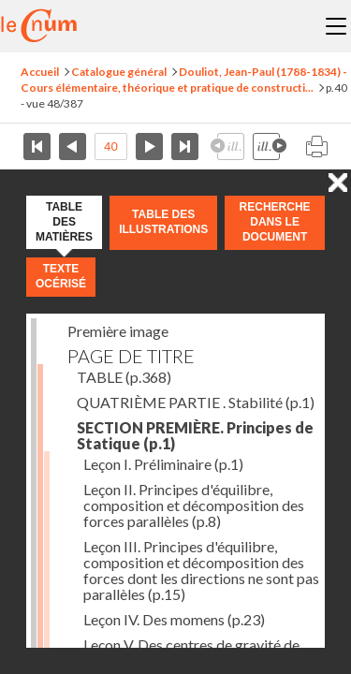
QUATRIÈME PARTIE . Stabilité (195, 402)
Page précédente (72, 146)
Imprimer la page (316, 146)
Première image (117, 331)
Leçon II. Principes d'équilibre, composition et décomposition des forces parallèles (193, 505)
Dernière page (184, 146)
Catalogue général (119, 72)
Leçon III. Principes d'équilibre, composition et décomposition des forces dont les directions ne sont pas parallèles (201, 570)
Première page (37, 146)
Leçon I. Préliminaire (163, 464)
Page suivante (149, 146)
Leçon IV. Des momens (174, 619)
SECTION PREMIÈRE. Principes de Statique (195, 435)
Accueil (40, 72)
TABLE (124, 377)
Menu (336, 26)
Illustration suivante (269, 146)
